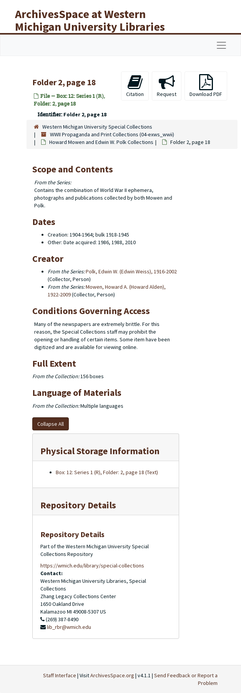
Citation (135, 86)
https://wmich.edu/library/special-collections (92, 565)
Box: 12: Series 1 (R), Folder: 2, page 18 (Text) (107, 472)
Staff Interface (59, 675)
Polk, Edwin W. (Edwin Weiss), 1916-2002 (131, 271)
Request (166, 86)
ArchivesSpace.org (112, 675)
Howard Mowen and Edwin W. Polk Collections (101, 142)
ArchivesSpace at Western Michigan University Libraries (90, 20)
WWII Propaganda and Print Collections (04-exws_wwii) (112, 134)
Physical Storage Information (100, 451)
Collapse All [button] (50, 423)
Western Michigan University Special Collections (97, 126)
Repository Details (78, 505)
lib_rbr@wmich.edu (69, 627)
